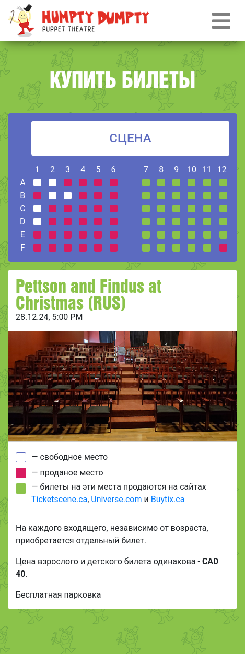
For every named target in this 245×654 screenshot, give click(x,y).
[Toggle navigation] (221, 20)
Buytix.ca (168, 499)
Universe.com (116, 499)
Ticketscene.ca (59, 499)
